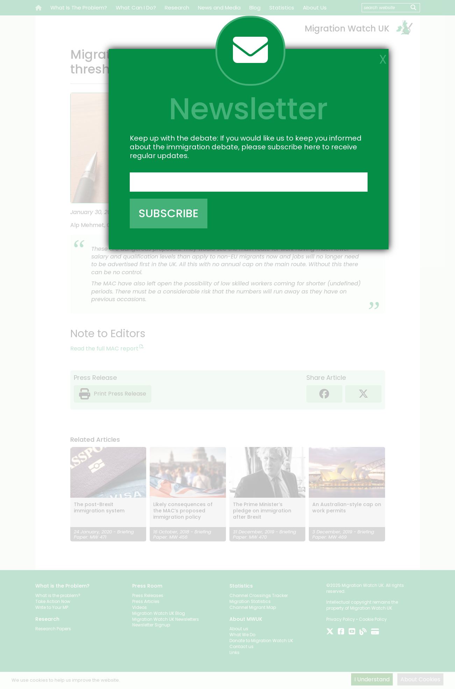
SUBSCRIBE (168, 213)
